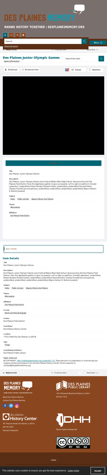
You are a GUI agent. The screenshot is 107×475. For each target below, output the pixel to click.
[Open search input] (5, 35)
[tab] (53, 163)
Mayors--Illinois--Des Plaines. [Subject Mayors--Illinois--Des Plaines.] (43, 199)
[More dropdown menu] (98, 43)
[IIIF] (67, 69)
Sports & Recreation (11, 61)
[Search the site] (43, 41)
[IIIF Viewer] (78, 69)
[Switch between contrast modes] (23, 35)
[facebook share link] (5, 405)
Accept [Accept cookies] (97, 471)
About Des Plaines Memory (13, 397)
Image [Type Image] (7, 345)
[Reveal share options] (11, 35)
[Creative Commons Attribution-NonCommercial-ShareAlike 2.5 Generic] (73, 443)
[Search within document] (101, 58)
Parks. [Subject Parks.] (12, 199)
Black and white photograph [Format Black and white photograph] (15, 313)
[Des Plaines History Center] (20, 417)
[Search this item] (81, 58)
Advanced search (11, 46)
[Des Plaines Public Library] (73, 385)
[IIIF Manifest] (95, 69)
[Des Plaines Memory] (18, 387)
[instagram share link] (17, 405)
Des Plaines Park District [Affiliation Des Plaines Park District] (19, 216)
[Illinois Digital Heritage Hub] (73, 420)
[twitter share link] (11, 405)
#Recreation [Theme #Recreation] (15, 207)
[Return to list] (16, 49)
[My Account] (17, 35)
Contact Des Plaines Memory (14, 400)
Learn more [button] (73, 470)
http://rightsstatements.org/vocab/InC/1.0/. (36, 361)
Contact (53, 460)
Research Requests (10, 430)
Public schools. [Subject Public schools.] (23, 199)
